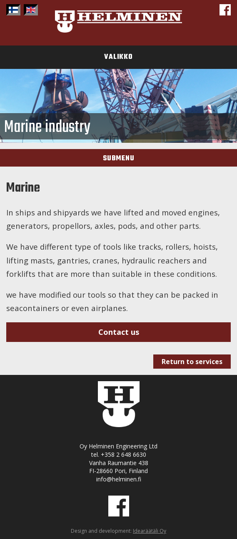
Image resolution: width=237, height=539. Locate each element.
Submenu (119, 158)
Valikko (118, 57)
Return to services (192, 361)
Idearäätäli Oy (149, 530)
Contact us (118, 332)
